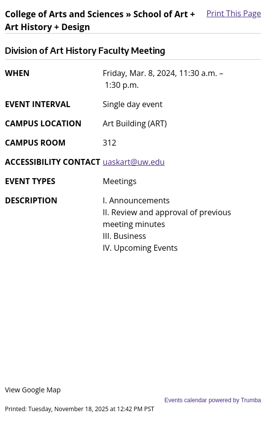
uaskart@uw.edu (134, 161)
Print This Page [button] (233, 13)
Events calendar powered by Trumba (213, 400)
